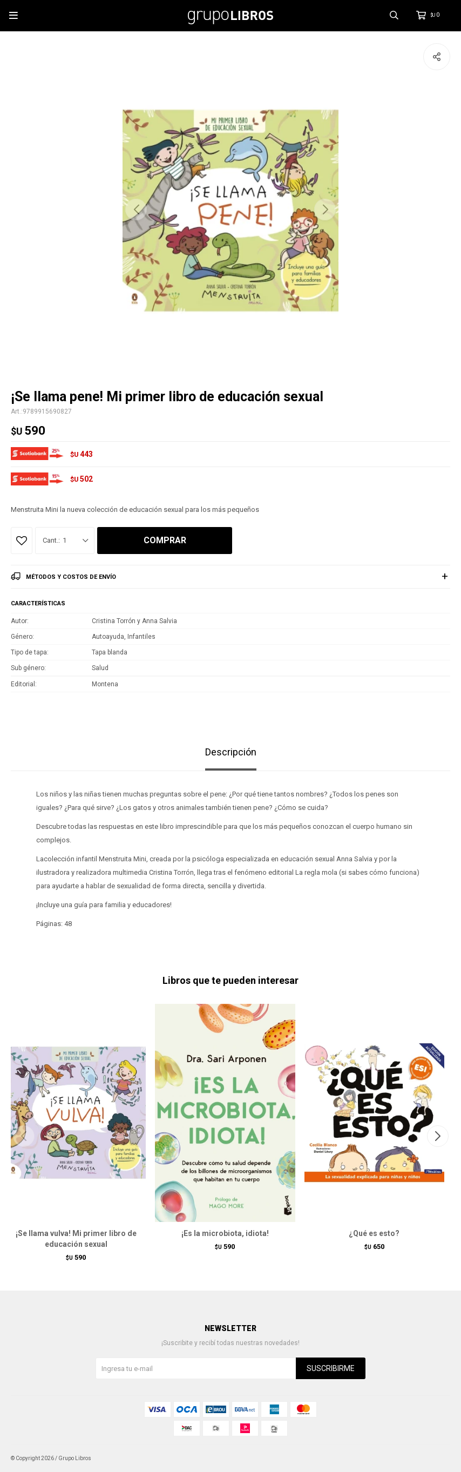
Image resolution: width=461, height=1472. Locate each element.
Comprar (165, 540)
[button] (325, 209)
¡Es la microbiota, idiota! (225, 1233)
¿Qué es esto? (374, 1233)
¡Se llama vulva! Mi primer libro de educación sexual (76, 1238)
